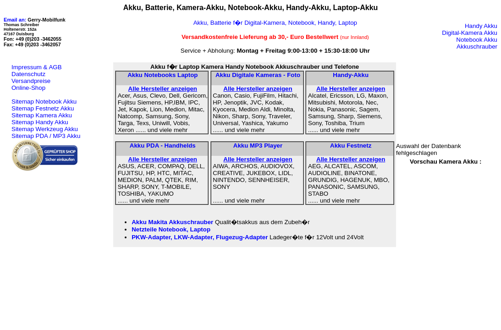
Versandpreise (30, 80)
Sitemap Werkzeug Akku (44, 129)
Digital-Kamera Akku (469, 32)
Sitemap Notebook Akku (44, 101)
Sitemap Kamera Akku (41, 115)
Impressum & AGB (36, 67)
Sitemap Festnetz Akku (42, 108)
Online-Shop (28, 87)
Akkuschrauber (477, 46)
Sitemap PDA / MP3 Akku (45, 135)
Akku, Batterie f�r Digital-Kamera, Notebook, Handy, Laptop (275, 22)
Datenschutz (28, 74)
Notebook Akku (476, 39)
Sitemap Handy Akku (39, 122)
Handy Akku (481, 25)
